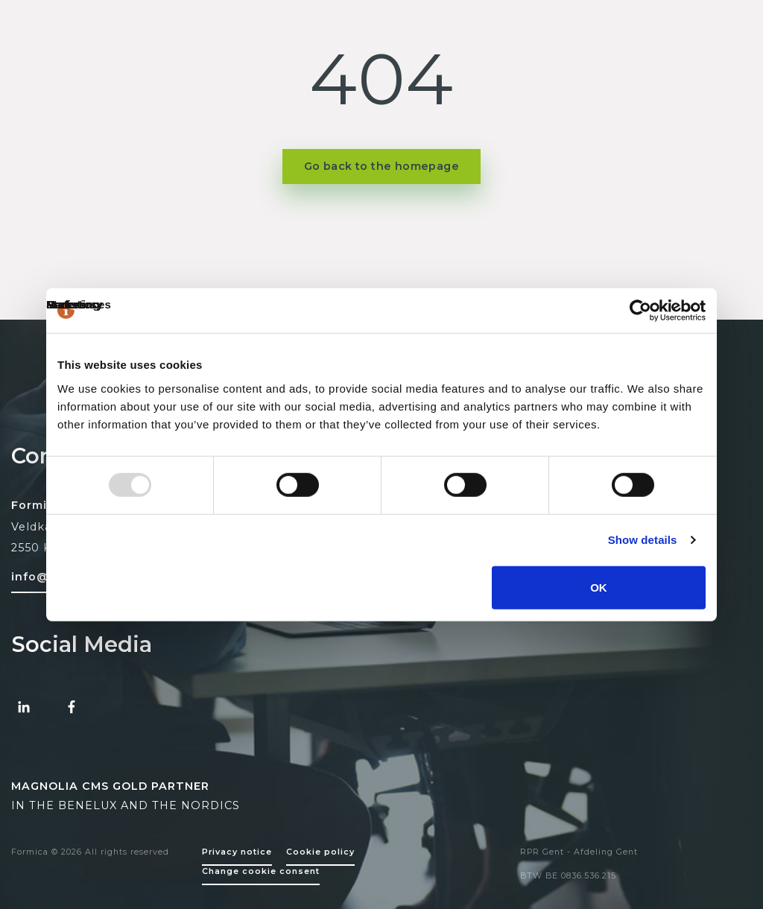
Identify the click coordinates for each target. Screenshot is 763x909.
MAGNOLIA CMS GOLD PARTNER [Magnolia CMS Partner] (110, 786)
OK (598, 586)
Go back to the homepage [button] (381, 166)
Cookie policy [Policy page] (320, 852)
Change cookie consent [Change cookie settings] (261, 871)
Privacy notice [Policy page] (237, 852)
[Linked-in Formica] (24, 707)
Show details (642, 539)
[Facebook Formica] (71, 707)
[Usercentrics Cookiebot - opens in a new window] (640, 311)
